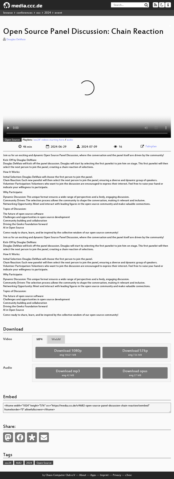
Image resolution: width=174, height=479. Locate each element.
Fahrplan (151, 146)
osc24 (8, 463)
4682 (19, 463)
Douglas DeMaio (16, 39)
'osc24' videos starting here (48, 140)
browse (8, 13)
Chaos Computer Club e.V (60, 475)
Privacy (117, 475)
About (82, 475)
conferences (24, 13)
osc (38, 13)
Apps (93, 475)
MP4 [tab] (39, 339)
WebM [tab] (56, 339)
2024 (47, 13)
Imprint (104, 475)
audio (70, 140)
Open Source (12, 140)
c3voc (128, 475)
